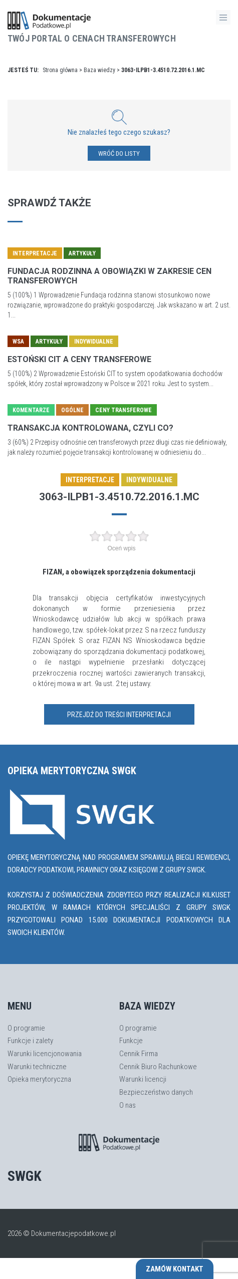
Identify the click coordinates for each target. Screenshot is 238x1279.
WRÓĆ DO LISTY (119, 153)
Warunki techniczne (37, 1066)
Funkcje (131, 1040)
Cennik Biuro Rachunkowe (158, 1066)
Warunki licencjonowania (45, 1053)
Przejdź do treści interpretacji (119, 715)
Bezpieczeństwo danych (156, 1092)
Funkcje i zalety (30, 1040)
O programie (26, 1028)
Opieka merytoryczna (39, 1079)
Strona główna (60, 70)
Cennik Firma (138, 1053)
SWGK (25, 1176)
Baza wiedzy (99, 70)
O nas (127, 1105)
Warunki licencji (142, 1079)
